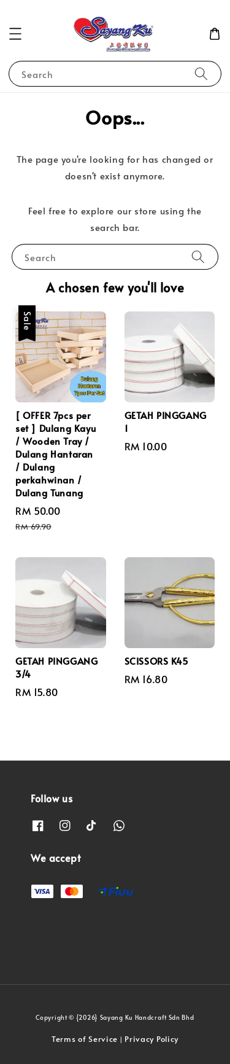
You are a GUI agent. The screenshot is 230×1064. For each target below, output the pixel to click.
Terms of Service (85, 1038)
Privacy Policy (151, 1038)
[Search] (201, 73)
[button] (15, 33)
